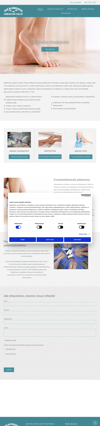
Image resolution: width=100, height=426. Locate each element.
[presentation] (18, 362)
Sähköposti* (8, 319)
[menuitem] (40, 9)
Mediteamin (20, 275)
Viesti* (6, 328)
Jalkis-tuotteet (31, 267)
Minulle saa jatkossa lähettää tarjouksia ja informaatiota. (24, 345)
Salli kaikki (77, 239)
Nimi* (6, 301)
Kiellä (22, 239)
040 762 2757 (90, 2)
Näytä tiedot (83, 234)
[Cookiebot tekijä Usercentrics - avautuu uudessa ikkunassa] (82, 195)
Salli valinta (50, 239)
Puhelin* (7, 310)
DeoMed (24, 269)
